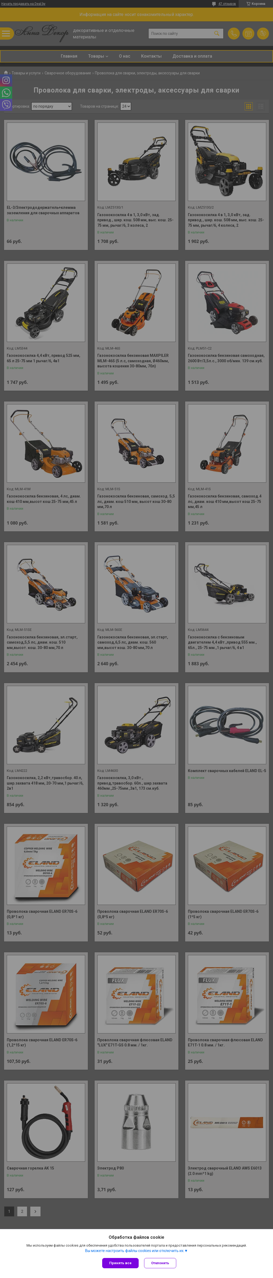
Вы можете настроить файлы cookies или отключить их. (134, 1251)
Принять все (120, 1263)
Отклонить (160, 1263)
